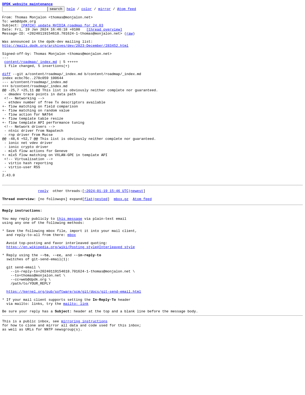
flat (88, 236)
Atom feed (135, 10)
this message (69, 258)
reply (43, 226)
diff (6, 87)
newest (137, 226)
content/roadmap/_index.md (30, 72)
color (95, 10)
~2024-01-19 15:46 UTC (106, 226)
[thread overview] (104, 34)
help (79, 10)
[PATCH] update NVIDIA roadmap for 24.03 (62, 29)
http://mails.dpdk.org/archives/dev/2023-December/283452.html (65, 53)
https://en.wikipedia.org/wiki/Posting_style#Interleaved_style (70, 292)
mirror (113, 10)
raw (129, 38)
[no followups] (52, 236)
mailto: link (76, 360)
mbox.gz (121, 236)
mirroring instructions (84, 379)
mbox (71, 277)
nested (101, 236)
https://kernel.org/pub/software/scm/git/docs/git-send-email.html (73, 345)
